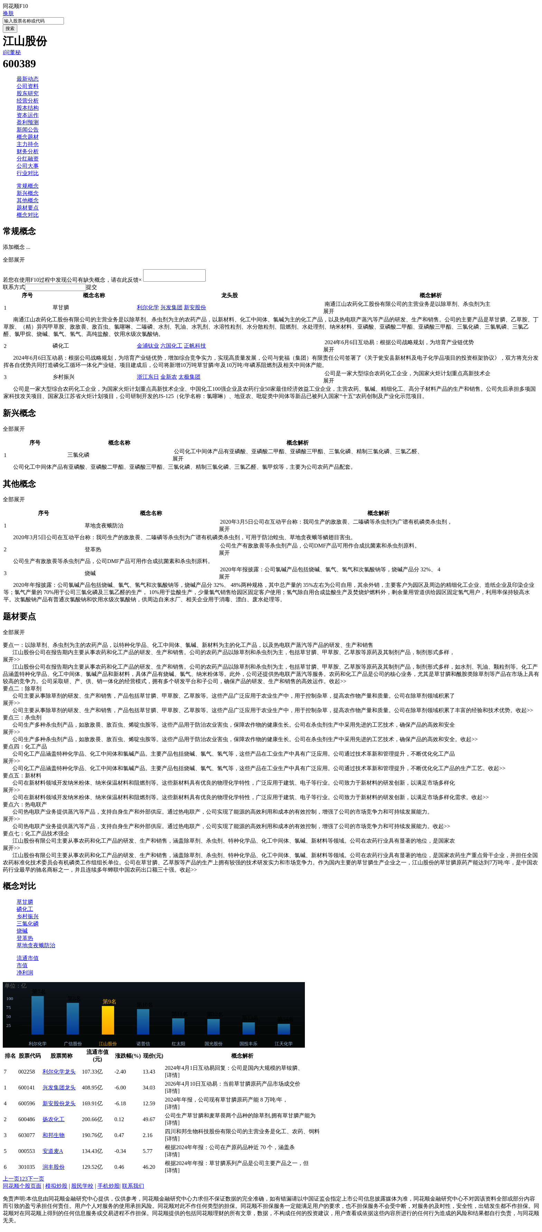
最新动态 (28, 79)
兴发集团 (171, 309)
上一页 (11, 1181)
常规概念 (28, 186)
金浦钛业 (148, 348)
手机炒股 (108, 1188)
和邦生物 (54, 1137)
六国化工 (171, 348)
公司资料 (28, 86)
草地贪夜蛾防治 (36, 947)
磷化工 (25, 911)
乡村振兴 (28, 918)
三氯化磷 (28, 926)
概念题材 (28, 137)
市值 (22, 967)
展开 (331, 313)
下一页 (36, 1181)
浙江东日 (148, 379)
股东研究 (28, 93)
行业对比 (28, 173)
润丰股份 (54, 1169)
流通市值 (28, 960)
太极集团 (189, 379)
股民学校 (82, 1188)
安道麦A (53, 1153)
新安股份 (195, 309)
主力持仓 (28, 144)
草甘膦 (25, 904)
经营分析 (28, 101)
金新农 (168, 379)
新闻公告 (28, 130)
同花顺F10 (15, 6)
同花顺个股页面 (22, 1188)
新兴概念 (28, 193)
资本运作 (28, 115)
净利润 (25, 975)
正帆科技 (195, 348)
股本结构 (28, 108)
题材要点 (28, 208)
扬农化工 (54, 1121)
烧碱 (22, 933)
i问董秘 (12, 52)
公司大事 (28, 166)
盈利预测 (28, 122)
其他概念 (28, 200)
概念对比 (28, 215)
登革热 (25, 940)
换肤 (8, 13)
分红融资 (28, 159)
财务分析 (28, 151)
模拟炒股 (56, 1188)
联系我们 (133, 1188)
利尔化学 (148, 309)
